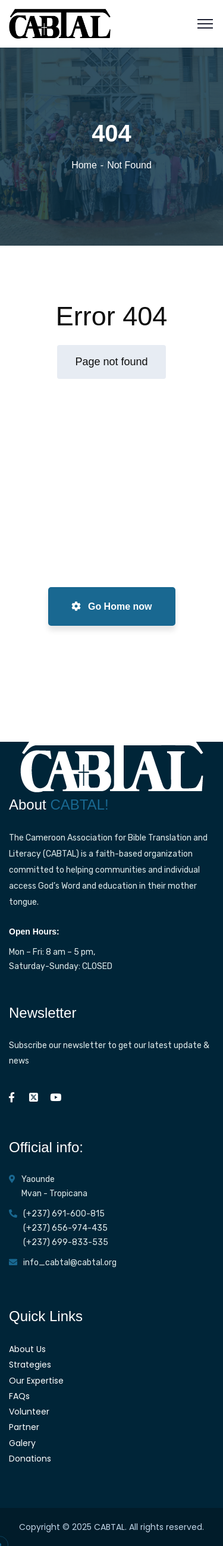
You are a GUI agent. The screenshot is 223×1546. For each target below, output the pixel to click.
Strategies (30, 1365)
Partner (24, 1427)
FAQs (19, 1396)
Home (84, 165)
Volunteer (29, 1412)
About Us (27, 1349)
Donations (30, 1459)
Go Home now (111, 606)
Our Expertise (36, 1381)
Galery (22, 1443)
